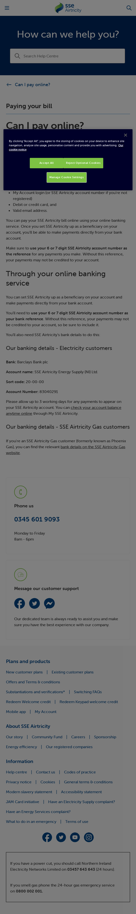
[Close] (125, 135)
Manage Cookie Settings (66, 177)
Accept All (46, 163)
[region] (68, 159)
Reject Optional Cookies (83, 163)
